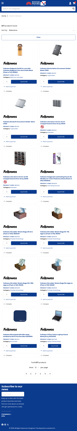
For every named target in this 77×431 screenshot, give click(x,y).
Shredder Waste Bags (16, 239)
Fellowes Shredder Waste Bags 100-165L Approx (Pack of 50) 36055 (18, 284)
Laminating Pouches (53, 186)
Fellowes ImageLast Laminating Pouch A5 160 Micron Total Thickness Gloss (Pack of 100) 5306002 (56, 179)
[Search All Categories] (38, 8)
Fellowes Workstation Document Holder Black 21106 (55, 69)
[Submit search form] (73, 9)
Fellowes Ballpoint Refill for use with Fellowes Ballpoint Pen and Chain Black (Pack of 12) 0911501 (18, 70)
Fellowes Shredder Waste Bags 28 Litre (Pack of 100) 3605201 (18, 233)
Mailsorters (50, 132)
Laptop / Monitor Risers (54, 341)
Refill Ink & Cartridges (16, 77)
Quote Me (23, 82)
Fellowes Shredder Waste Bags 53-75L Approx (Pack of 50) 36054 (54, 233)
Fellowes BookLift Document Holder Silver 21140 (19, 123)
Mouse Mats (13, 341)
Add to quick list (9, 86)
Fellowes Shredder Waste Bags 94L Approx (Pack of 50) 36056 (56, 284)
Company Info (6, 415)
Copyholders (51, 75)
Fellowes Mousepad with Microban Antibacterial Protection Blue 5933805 (17, 335)
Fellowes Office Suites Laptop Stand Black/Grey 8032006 (54, 335)
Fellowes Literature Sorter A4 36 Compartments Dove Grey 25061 (15, 178)
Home (4, 16)
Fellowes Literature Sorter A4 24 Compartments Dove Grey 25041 (52, 123)
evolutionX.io (50, 428)
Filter (39, 37)
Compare (7, 91)
